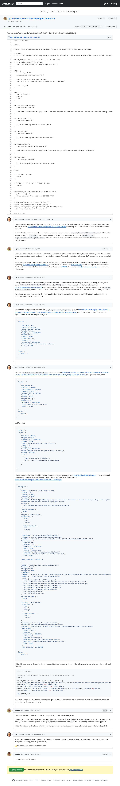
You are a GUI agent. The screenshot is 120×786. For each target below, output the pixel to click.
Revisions (19, 26)
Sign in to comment (76, 770)
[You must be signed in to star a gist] (101, 18)
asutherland (19, 219)
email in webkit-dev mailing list (89, 267)
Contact (68, 780)
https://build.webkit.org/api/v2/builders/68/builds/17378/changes (38, 480)
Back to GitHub (57, 4)
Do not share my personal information (96, 780)
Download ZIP (110, 26)
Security (43, 780)
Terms (31, 780)
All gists (47, 4)
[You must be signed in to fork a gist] (112, 18)
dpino (11, 18)
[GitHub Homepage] (13, 780)
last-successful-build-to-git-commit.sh (35, 18)
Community (56, 780)
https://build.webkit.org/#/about (84, 475)
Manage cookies (78, 780)
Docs (63, 780)
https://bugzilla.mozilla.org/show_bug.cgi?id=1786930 (47, 227)
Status (49, 780)
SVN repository (76, 265)
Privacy (37, 780)
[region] (60, 127)
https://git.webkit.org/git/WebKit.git (35, 265)
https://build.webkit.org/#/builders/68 (28, 287)
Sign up (114, 3)
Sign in (105, 3)
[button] (101, 26)
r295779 (64, 267)
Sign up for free (16, 770)
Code (7, 26)
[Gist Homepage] (8, 3)
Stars (32, 26)
